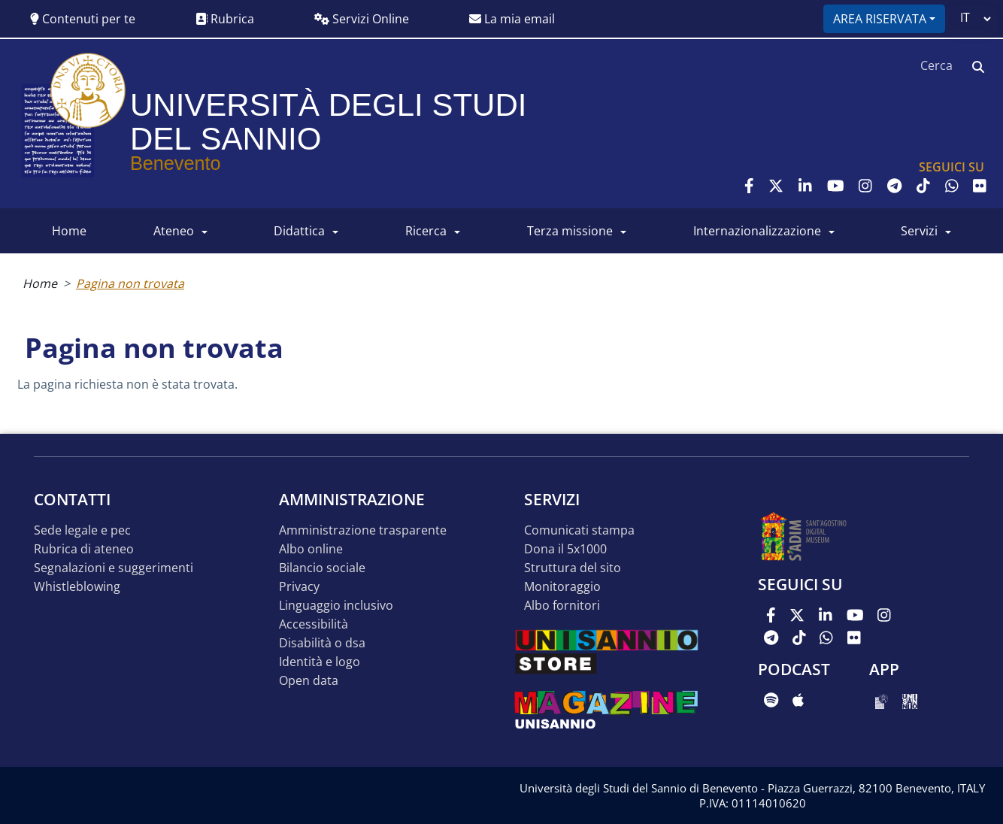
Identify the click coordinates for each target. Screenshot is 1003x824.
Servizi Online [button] (361, 19)
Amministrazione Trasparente (363, 530)
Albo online (311, 549)
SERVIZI (919, 231)
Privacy (299, 587)
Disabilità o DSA (322, 643)
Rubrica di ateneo (84, 549)
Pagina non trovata (130, 283)
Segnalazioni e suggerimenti (113, 568)
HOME (69, 231)
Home (40, 283)
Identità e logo (319, 662)
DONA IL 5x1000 (565, 549)
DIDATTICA (299, 231)
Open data (308, 681)
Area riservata (879, 19)
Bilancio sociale (322, 568)
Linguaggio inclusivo (336, 605)
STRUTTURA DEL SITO (572, 568)
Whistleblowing (77, 587)
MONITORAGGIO (562, 587)
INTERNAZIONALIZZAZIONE (757, 231)
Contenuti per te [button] (82, 19)
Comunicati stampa (579, 530)
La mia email (512, 19)
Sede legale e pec (82, 530)
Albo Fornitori (562, 605)
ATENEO (173, 231)
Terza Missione (570, 231)
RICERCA (426, 231)
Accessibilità (313, 624)
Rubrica (224, 19)
